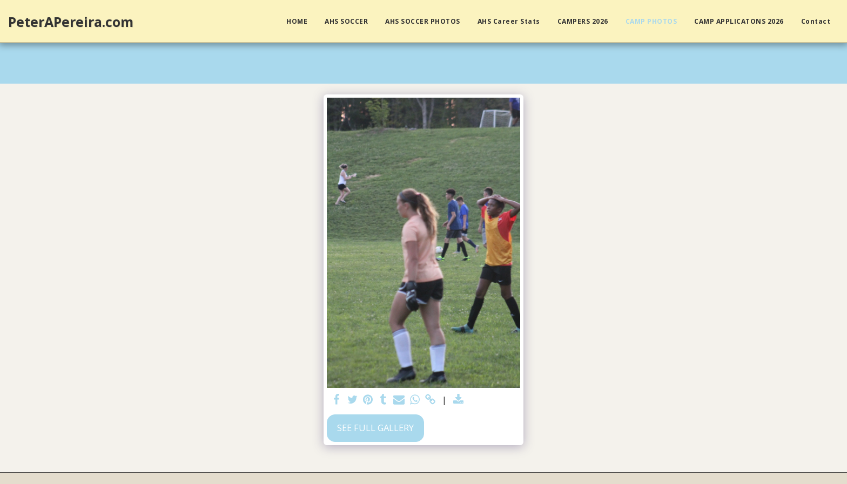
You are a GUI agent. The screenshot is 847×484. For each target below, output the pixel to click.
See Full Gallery (375, 427)
